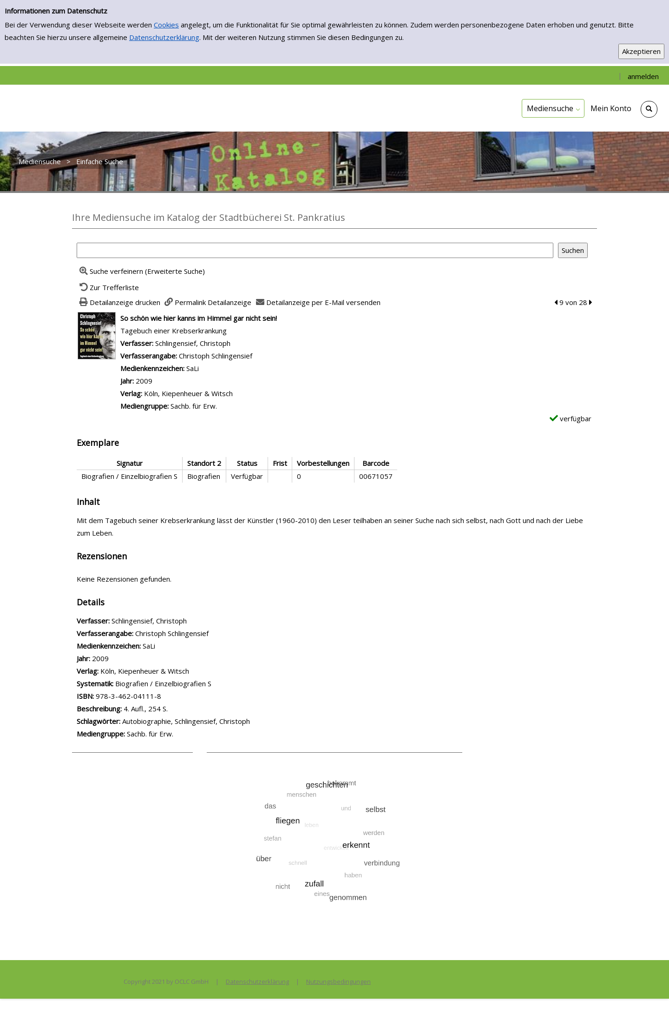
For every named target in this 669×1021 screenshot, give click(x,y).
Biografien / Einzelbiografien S (163, 683)
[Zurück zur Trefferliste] (108, 287)
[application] (553, 108)
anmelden (643, 76)
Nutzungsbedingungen (338, 981)
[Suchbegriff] (315, 250)
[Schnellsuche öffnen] (649, 109)
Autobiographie (146, 721)
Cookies (166, 24)
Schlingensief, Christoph (192, 343)
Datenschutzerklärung (164, 37)
